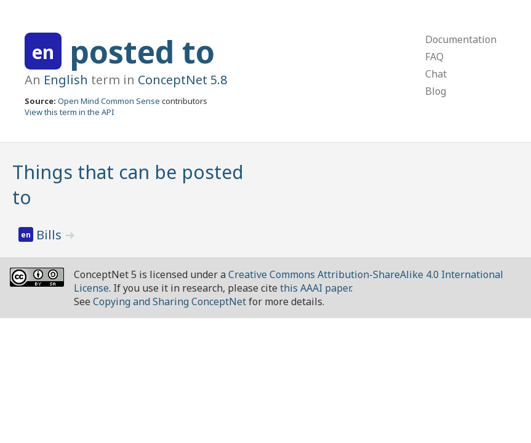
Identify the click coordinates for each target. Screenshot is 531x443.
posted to (142, 52)
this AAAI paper (315, 288)
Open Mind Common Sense (109, 100)
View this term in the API (69, 112)
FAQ (434, 56)
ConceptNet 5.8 (182, 79)
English (66, 79)
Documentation (461, 39)
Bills (50, 234)
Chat (436, 74)
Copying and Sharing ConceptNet (169, 301)
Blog (435, 91)
